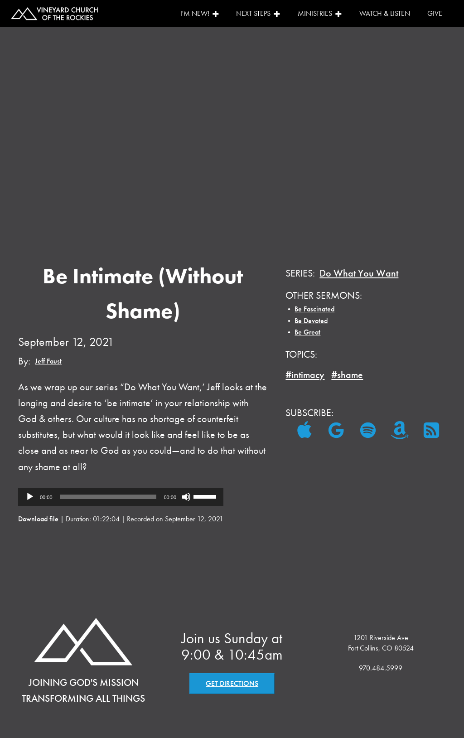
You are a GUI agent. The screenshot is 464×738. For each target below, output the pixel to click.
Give (434, 13)
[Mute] (186, 496)
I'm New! (199, 13)
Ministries (320, 13)
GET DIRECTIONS (232, 683)
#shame (347, 374)
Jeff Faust (48, 361)
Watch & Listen (384, 13)
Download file (38, 519)
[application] (120, 497)
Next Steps (258, 13)
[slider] (108, 497)
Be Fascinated (314, 309)
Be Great (307, 332)
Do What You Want (358, 273)
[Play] (29, 496)
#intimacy (304, 374)
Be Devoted (311, 320)
